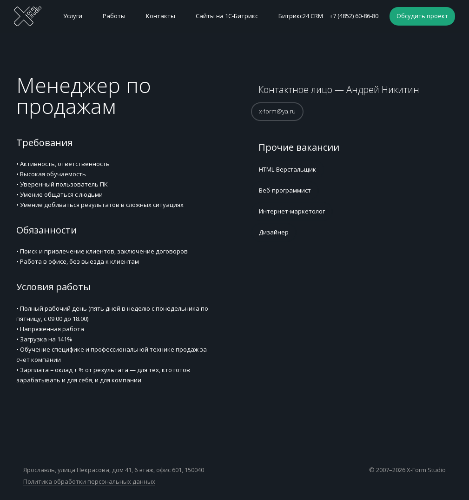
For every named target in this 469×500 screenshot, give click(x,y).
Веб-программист (285, 190)
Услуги (72, 16)
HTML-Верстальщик (287, 169)
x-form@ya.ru (277, 111)
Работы (114, 16)
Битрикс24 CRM (300, 16)
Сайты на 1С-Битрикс (227, 16)
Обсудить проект (422, 16)
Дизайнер (274, 232)
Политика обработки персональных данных (89, 481)
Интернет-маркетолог (292, 211)
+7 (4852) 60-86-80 (354, 16)
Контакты (160, 16)
